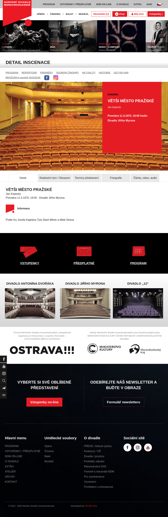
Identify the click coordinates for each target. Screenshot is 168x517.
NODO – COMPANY (109, 47)
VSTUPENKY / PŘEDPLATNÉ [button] (75, 4)
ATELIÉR (10, 471)
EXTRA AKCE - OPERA (108, 44)
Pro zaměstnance (94, 476)
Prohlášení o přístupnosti (98, 486)
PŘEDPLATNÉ (84, 263)
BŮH (52, 47)
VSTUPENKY (29, 263)
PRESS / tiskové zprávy (98, 446)
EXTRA (9, 466)
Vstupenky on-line (44, 402)
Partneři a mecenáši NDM (99, 471)
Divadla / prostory (94, 456)
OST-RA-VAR (121, 72)
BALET (69, 14)
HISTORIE (104, 72)
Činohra (49, 451)
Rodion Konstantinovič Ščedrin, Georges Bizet (21, 50)
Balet (47, 456)
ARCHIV (10, 476)
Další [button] (149, 4)
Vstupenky (156, 14)
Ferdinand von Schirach (60, 50)
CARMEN (7, 47)
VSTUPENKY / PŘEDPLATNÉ (22, 451)
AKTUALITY (88, 72)
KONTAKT (11, 481)
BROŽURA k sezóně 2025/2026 (23, 77)
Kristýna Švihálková (107, 50)
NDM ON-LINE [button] (103, 4)
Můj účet (137, 14)
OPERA (41, 14)
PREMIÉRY (46, 72)
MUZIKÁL (84, 14)
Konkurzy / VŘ (92, 451)
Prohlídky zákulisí (94, 461)
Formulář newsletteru (123, 402)
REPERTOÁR (29, 72)
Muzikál (48, 461)
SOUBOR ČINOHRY (67, 72)
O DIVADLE (12, 461)
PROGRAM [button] (49, 4)
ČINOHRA (55, 14)
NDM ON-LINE (13, 456)
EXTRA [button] (137, 4)
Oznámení (90, 481)
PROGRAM (12, 72)
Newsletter (101, 14)
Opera (48, 446)
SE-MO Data (91, 506)
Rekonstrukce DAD (95, 466)
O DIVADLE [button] (122, 4)
